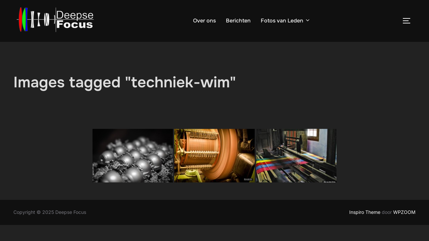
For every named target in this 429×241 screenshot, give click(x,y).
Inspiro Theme (364, 212)
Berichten (238, 20)
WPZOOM (404, 212)
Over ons (204, 20)
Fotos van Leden (286, 20)
